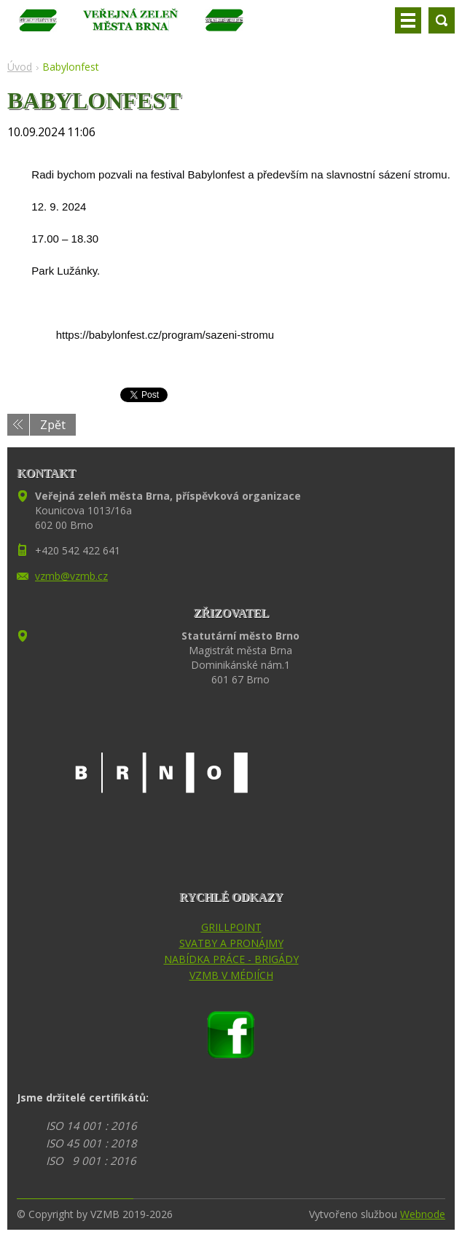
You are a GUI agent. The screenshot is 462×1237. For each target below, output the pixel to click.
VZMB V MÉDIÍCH (231, 975)
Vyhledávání (441, 20)
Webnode (422, 1214)
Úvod (19, 67)
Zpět (53, 425)
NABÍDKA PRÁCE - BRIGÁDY (231, 959)
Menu (408, 20)
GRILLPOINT (231, 927)
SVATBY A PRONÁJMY (231, 943)
